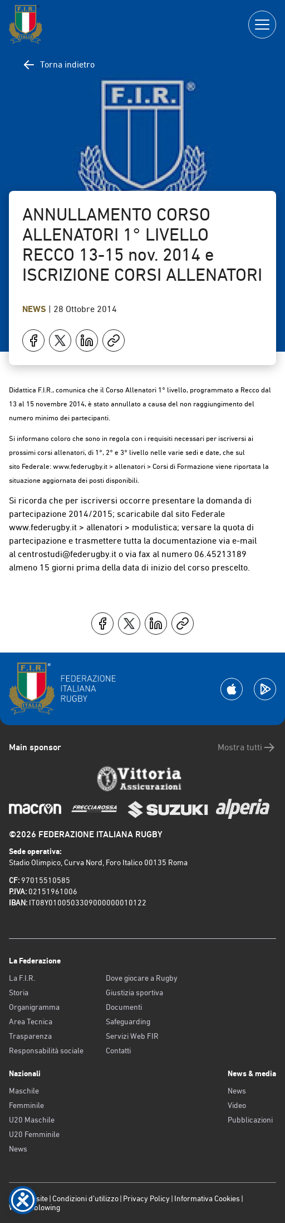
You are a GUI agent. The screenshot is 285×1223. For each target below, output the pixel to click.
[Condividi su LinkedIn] (87, 340)
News (35, 309)
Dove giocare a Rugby (142, 977)
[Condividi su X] (60, 340)
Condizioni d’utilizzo (85, 1198)
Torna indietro (58, 64)
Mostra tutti (247, 747)
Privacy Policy (146, 1198)
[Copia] (113, 340)
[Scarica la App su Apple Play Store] (231, 689)
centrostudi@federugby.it (67, 554)
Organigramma (34, 1007)
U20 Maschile (32, 1119)
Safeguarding (128, 1021)
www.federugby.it (80, 466)
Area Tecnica (30, 1021)
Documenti (124, 1007)
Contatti (118, 1050)
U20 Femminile (34, 1134)
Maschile (24, 1090)
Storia (18, 992)
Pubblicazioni (250, 1119)
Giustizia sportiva (134, 992)
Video (237, 1105)
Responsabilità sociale (46, 1050)
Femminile (26, 1105)
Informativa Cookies (207, 1198)
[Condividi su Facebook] (33, 340)
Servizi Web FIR (132, 1036)
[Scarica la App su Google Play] (265, 689)
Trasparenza (30, 1036)
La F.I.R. (22, 977)
